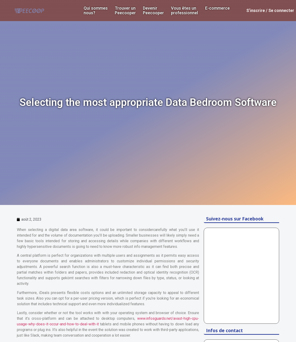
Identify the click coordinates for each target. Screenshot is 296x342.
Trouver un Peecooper (125, 10)
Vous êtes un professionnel (184, 10)
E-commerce (217, 8)
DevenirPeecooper (153, 10)
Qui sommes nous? (96, 10)
